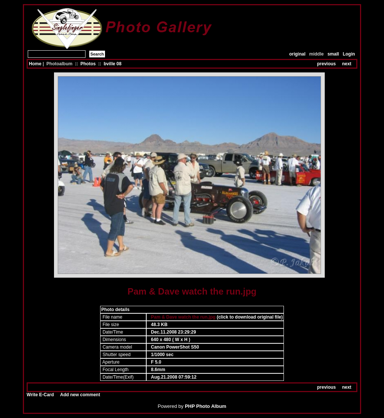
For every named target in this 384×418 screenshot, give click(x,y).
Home (35, 63)
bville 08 (112, 63)
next (346, 63)
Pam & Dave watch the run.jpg (183, 317)
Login (349, 54)
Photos (88, 63)
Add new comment (80, 394)
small (333, 54)
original (297, 54)
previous (326, 63)
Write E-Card (40, 394)
